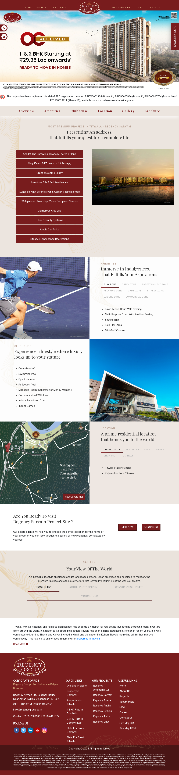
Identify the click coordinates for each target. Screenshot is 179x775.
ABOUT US (41, 7)
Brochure (152, 111)
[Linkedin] (30, 730)
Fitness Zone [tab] (155, 290)
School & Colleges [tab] (138, 449)
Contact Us (155, 7)
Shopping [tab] (109, 455)
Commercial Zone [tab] (137, 296)
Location (105, 111)
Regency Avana (102, 700)
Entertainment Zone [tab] (155, 284)
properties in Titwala (88, 638)
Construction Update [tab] (129, 587)
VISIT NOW (127, 527)
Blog (122, 707)
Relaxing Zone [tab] (113, 290)
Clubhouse (79, 111)
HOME (28, 7)
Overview (26, 111)
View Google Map (74, 496)
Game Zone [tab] (135, 290)
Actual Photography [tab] (83, 587)
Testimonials (127, 701)
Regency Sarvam (102, 695)
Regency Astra (101, 716)
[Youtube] (37, 730)
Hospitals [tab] (127, 455)
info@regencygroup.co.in (27, 709)
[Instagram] (44, 730)
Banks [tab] (160, 449)
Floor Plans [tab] (44, 587)
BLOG (140, 7)
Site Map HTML (128, 728)
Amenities (52, 111)
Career (123, 712)
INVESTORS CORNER (121, 7)
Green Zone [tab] (129, 284)
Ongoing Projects (77, 685)
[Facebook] (16, 730)
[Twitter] (23, 730)
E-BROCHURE (151, 527)
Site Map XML (127, 723)
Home (123, 685)
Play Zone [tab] (110, 284)
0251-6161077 (51, 716)
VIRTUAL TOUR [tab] (89, 596)
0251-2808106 (32, 716)
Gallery (128, 111)
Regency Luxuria (102, 711)
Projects (124, 696)
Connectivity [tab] (112, 449)
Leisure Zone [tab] (112, 296)
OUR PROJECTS (59, 7)
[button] (68, 326)
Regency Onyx (101, 721)
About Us (125, 691)
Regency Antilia (102, 705)
